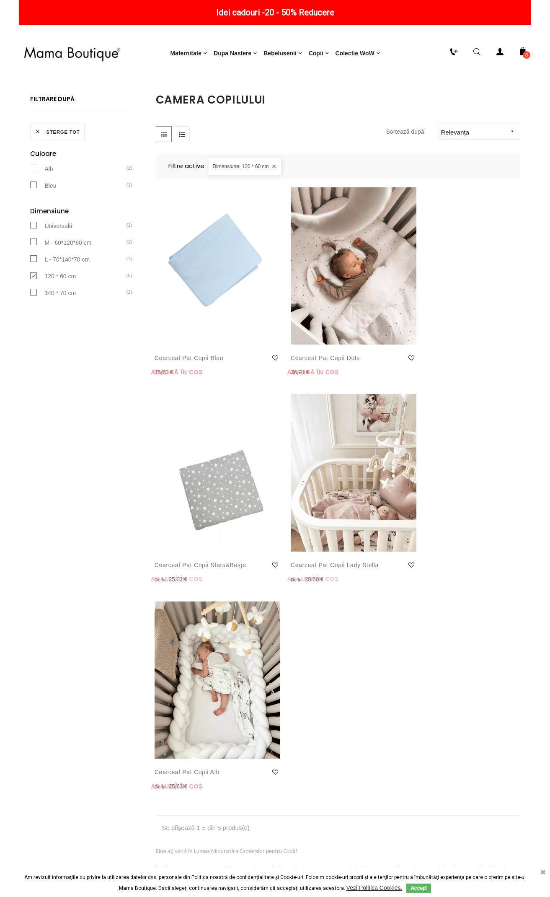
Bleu (50, 223)
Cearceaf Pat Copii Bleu (183, 345)
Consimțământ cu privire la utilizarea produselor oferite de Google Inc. (205, 752)
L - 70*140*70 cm (67, 297)
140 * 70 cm (60, 330)
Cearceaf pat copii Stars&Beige (371, 345)
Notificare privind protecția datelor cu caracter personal (205, 701)
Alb (48, 206)
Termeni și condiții (204, 680)
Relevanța (480, 169)
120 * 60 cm (60, 314)
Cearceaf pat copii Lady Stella (466, 345)
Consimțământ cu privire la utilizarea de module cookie (204, 726)
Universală (58, 263)
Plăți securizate (64, 714)
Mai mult (167, 616)
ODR (323, 861)
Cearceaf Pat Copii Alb (188, 503)
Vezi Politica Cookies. (374, 887)
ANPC (292, 861)
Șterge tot (57, 170)
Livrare (64, 697)
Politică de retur (64, 680)
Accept (419, 888)
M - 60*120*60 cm (67, 280)
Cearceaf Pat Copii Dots (277, 345)
